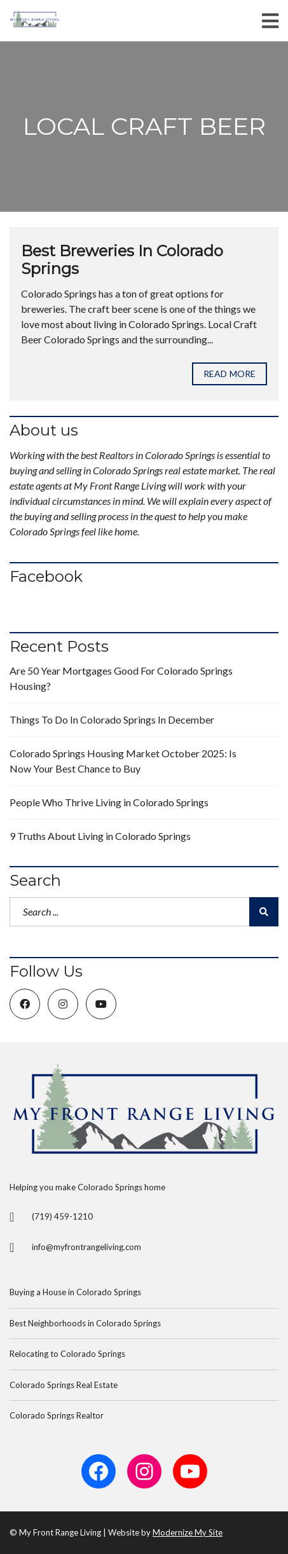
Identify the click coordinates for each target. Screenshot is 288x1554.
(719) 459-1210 (62, 1216)
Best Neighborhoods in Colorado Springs (85, 1323)
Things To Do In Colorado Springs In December (112, 719)
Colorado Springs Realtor (57, 1415)
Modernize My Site (188, 1532)
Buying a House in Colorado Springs (75, 1292)
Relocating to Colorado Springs (67, 1354)
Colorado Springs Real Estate (64, 1385)
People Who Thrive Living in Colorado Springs (109, 802)
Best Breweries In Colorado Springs (122, 260)
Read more (229, 373)
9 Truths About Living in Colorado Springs (100, 836)
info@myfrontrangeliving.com (86, 1247)
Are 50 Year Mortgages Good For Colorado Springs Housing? (121, 678)
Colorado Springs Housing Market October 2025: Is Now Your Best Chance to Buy (123, 760)
